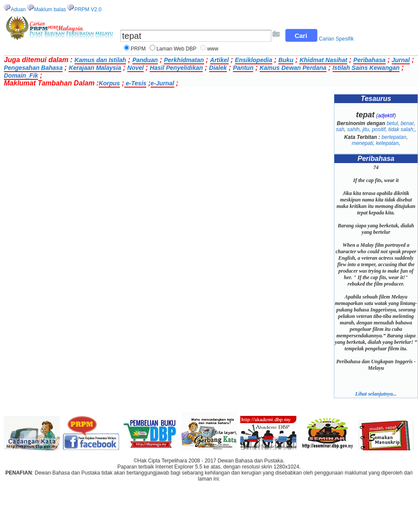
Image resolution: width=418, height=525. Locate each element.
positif (378, 129)
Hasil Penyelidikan (176, 67)
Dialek (218, 67)
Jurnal (401, 60)
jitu (365, 129)
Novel (135, 67)
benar (407, 123)
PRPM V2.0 (87, 9)
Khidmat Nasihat (323, 60)
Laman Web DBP (177, 49)
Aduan (18, 9)
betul (392, 123)
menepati (362, 143)
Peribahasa (369, 60)
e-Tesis (135, 83)
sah (340, 129)
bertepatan (394, 137)
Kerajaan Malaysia (95, 67)
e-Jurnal (162, 83)
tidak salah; (401, 129)
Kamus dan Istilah (100, 60)
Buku (285, 60)
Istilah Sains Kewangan (366, 67)
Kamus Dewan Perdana (293, 67)
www (212, 49)
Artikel (219, 60)
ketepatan (387, 143)
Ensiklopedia (253, 60)
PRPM (138, 49)
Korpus (109, 83)
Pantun (243, 67)
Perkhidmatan (184, 60)
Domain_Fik (21, 75)
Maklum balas (50, 9)
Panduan (145, 60)
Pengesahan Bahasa (33, 67)
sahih (353, 129)
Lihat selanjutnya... (375, 394)
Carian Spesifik (336, 39)
